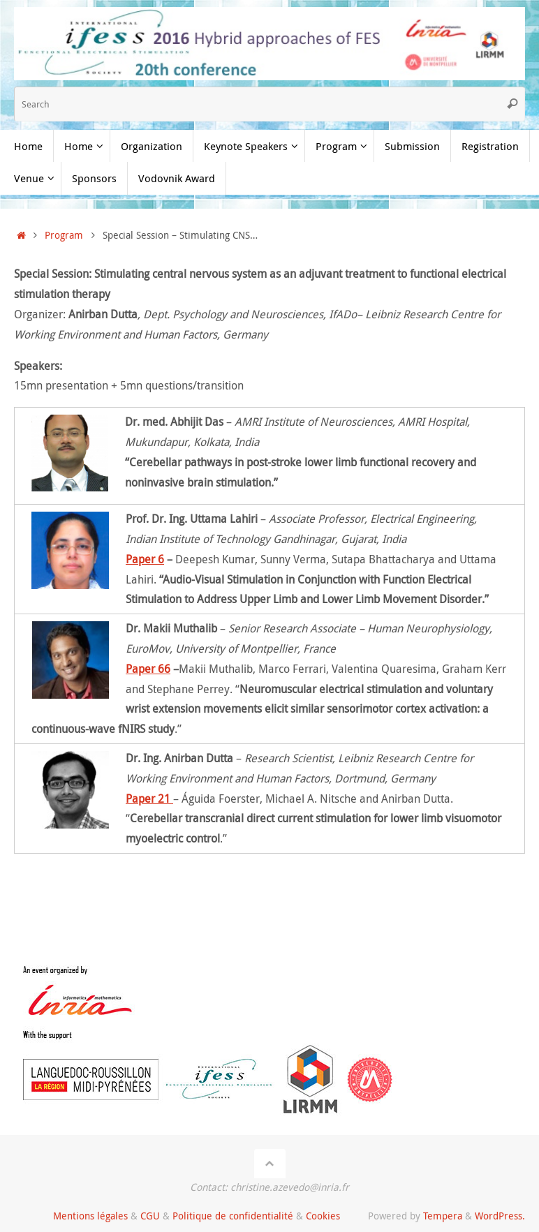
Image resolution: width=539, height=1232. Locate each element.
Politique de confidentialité (232, 1215)
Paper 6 (145, 559)
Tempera (442, 1215)
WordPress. (500, 1215)
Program (64, 235)
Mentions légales (90, 1215)
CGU (150, 1215)
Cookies (323, 1215)
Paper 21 (149, 798)
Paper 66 (148, 668)
